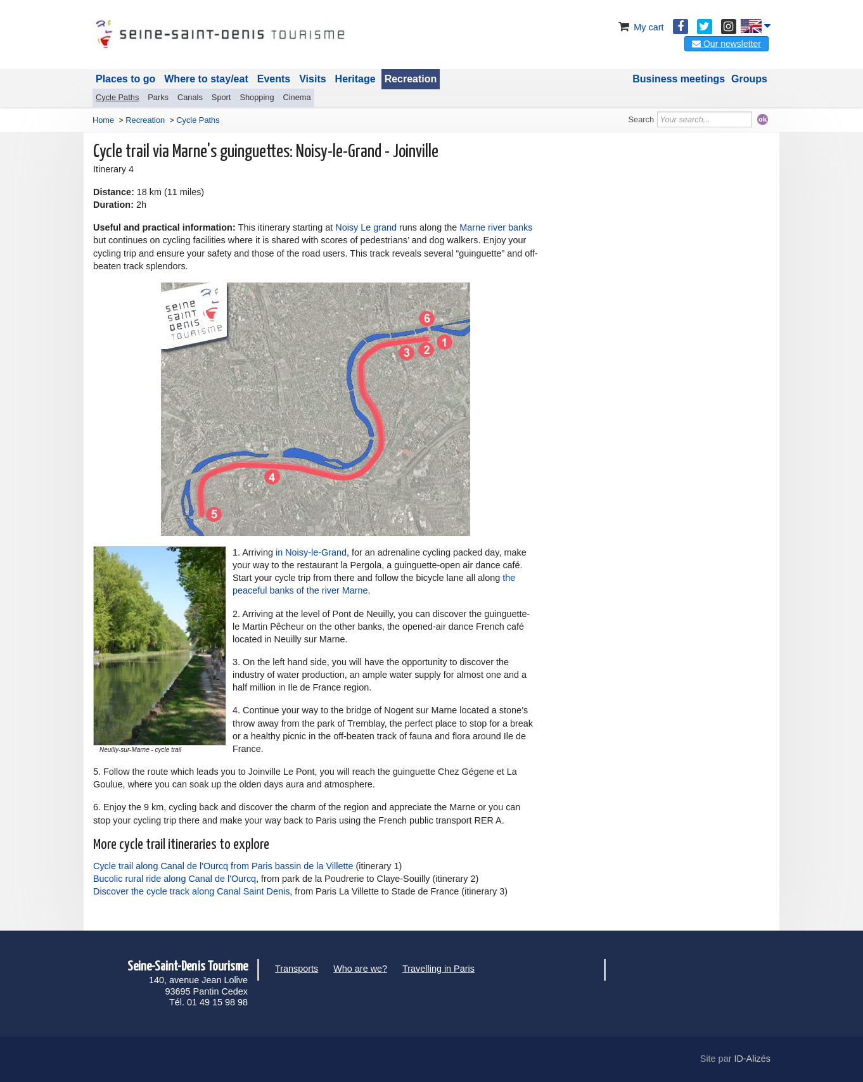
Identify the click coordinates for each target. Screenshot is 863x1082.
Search (642, 119)
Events (273, 78)
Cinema (297, 97)
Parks (158, 97)
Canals (190, 97)
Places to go (125, 78)
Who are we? (360, 969)
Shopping (257, 97)
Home (103, 120)
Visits (312, 78)
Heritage (355, 78)
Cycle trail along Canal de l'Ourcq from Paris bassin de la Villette (223, 866)
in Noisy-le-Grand (311, 552)
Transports (296, 969)
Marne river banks (495, 227)
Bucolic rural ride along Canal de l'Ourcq (174, 879)
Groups (749, 78)
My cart (639, 27)
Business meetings (678, 78)
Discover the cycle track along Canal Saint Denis (191, 891)
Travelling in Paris (438, 969)
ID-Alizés (752, 1058)
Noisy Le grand (366, 227)
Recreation (411, 78)
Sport (221, 97)
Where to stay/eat (206, 78)
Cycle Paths (117, 97)
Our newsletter (726, 44)
